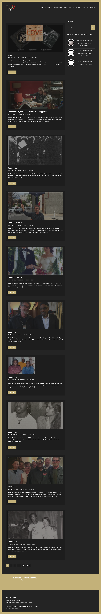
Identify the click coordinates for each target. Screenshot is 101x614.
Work (65, 7)
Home (41, 7)
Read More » (12, 72)
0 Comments (30, 335)
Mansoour (15, 608)
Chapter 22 (12, 168)
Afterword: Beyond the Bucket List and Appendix (28, 111)
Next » (28, 565)
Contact (92, 7)
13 (23, 565)
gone (10, 55)
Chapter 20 (12, 332)
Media (78, 7)
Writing (71, 7)
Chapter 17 (12, 487)
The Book (85, 7)
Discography (58, 7)
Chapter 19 (12, 377)
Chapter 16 (12, 541)
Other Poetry (22, 58)
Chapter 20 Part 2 (15, 222)
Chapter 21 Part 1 (15, 277)
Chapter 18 (12, 432)
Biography (48, 7)
